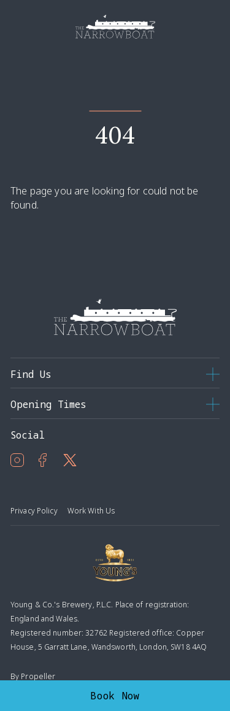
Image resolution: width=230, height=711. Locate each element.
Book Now (115, 695)
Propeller (38, 676)
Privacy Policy (34, 510)
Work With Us (91, 510)
